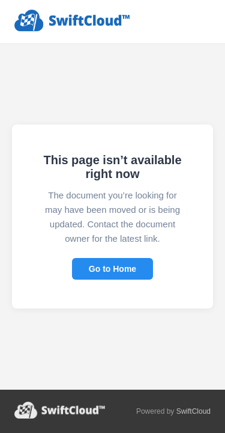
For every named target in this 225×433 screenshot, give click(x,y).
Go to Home (112, 269)
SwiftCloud (193, 411)
